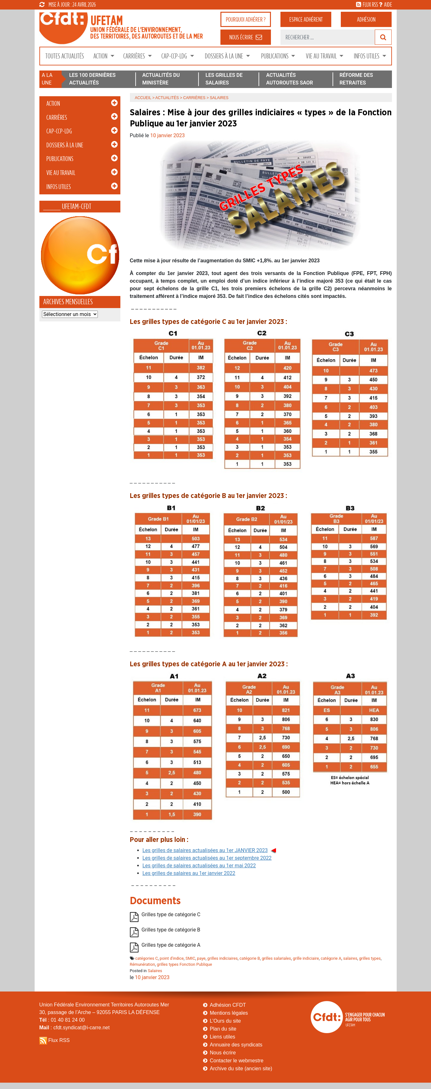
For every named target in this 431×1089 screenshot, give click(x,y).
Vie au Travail (322, 56)
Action (101, 56)
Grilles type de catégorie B (171, 930)
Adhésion (366, 19)
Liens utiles (222, 1036)
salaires (350, 958)
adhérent (306, 19)
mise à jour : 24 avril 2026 (67, 4)
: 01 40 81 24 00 (62, 1020)
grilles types (369, 958)
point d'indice (172, 958)
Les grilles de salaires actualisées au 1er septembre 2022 (207, 858)
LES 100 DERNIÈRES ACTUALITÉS (92, 79)
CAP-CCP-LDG (174, 56)
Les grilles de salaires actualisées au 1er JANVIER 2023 (205, 850)
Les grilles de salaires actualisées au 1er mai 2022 (199, 866)
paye (201, 958)
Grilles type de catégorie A (171, 945)
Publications (275, 56)
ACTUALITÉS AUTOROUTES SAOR (289, 79)
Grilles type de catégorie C (171, 914)
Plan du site (223, 1029)
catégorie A (331, 958)
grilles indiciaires (222, 958)
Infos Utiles (367, 56)
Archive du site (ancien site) (241, 1068)
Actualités (167, 98)
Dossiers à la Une (224, 56)
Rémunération (142, 964)
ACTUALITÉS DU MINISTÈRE (161, 79)
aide (388, 4)
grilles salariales (276, 958)
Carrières (134, 56)
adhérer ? (246, 19)
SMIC (190, 958)
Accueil (143, 98)
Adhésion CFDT (228, 1005)
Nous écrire (223, 1052)
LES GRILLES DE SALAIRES (224, 79)
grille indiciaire (306, 958)
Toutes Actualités (64, 56)
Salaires (155, 970)
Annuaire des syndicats (236, 1044)
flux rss (370, 4)
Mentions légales (229, 1013)
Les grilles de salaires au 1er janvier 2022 (189, 873)
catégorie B (249, 958)
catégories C (146, 958)
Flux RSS (59, 1040)
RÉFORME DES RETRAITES (356, 79)
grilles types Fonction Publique (184, 964)
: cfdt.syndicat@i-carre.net (74, 1027)
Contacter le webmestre (237, 1060)
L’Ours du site (225, 1021)
